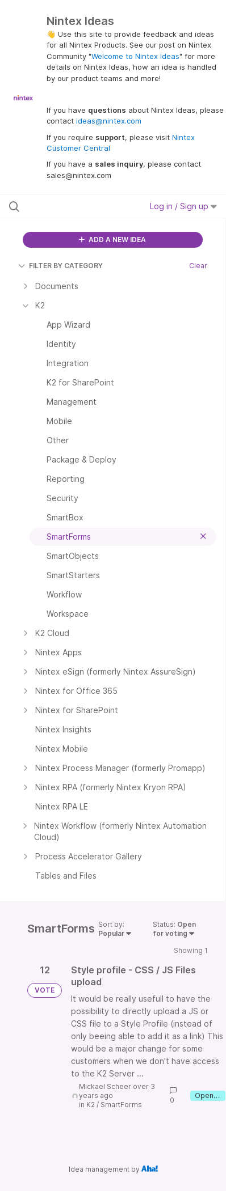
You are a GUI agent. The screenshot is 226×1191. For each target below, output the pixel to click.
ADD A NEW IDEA (112, 239)
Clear (198, 265)
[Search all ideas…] (70, 206)
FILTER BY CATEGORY (60, 265)
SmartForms (121, 1104)
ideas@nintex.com (108, 120)
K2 (90, 1104)
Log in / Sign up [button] (183, 206)
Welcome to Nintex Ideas (135, 56)
